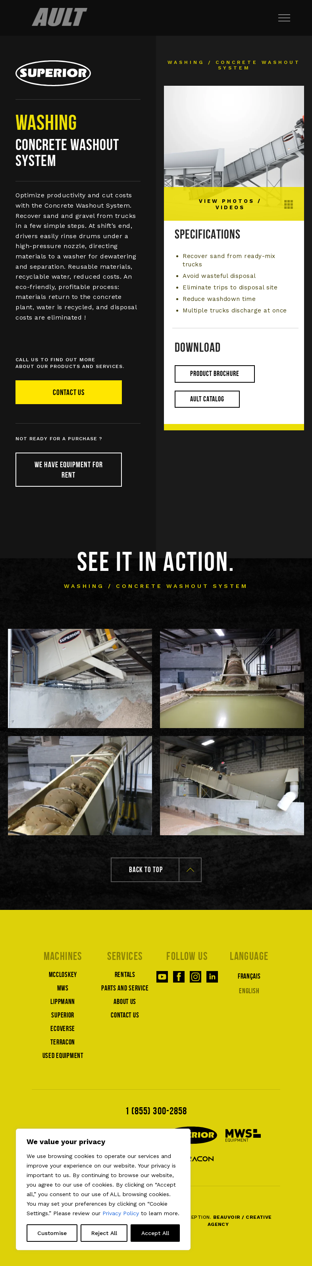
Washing (186, 62)
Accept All (155, 1233)
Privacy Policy (120, 1213)
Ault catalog (207, 399)
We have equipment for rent (69, 469)
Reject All (104, 1233)
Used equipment (62, 1055)
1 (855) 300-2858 (156, 1111)
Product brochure (214, 374)
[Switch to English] (249, 990)
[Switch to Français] (249, 975)
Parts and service (124, 988)
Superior (62, 1015)
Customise (52, 1233)
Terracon (62, 1042)
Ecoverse (62, 1028)
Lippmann (62, 1001)
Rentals (125, 974)
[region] (103, 1189)
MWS (63, 988)
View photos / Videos (246, 204)
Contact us (69, 392)
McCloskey (63, 974)
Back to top (161, 869)
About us (125, 1001)
